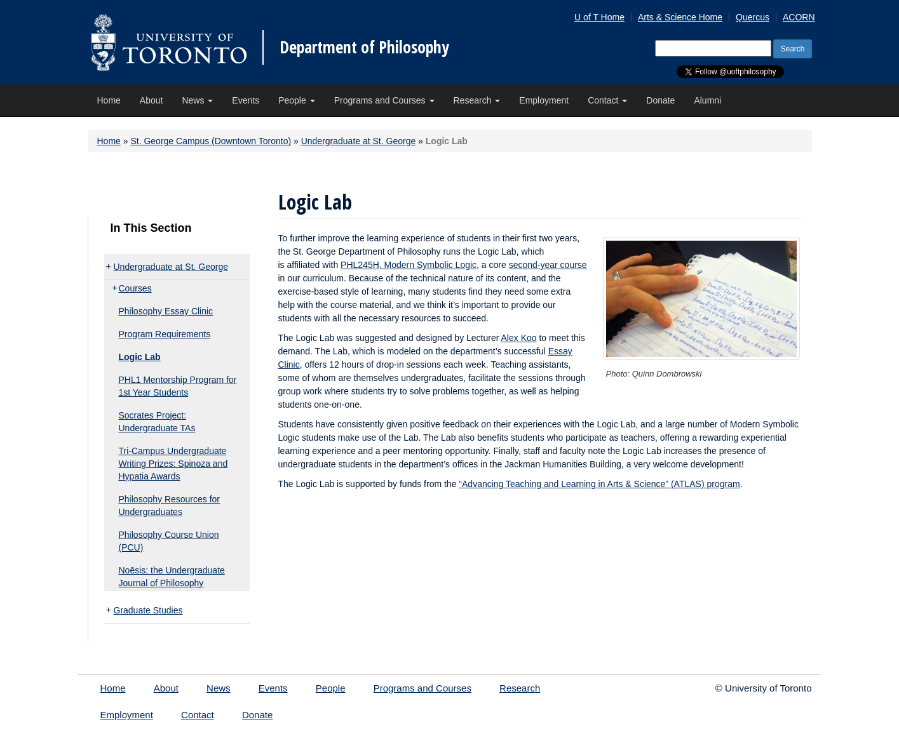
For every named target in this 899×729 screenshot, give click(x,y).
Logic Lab (140, 357)
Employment (544, 100)
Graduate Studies (148, 610)
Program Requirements (165, 334)
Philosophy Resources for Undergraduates (169, 505)
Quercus (752, 17)
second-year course (548, 265)
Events (245, 100)
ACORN (799, 17)
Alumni (707, 100)
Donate (660, 100)
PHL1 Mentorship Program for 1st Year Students (178, 386)
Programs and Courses (384, 100)
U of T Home (599, 17)
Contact (607, 100)
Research (477, 100)
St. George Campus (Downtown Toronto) (210, 141)
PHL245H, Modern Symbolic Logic (409, 265)
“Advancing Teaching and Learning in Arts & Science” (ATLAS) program (599, 484)
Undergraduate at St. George (358, 141)
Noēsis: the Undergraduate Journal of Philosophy (172, 576)
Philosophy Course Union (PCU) (169, 541)
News (197, 100)
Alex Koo (519, 338)
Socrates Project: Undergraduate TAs (157, 421)
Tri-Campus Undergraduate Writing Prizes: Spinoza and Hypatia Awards (173, 463)
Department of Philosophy (364, 47)
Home (109, 100)
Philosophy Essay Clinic (166, 311)
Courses (135, 288)
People (296, 100)
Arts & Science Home (680, 17)
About (151, 100)
